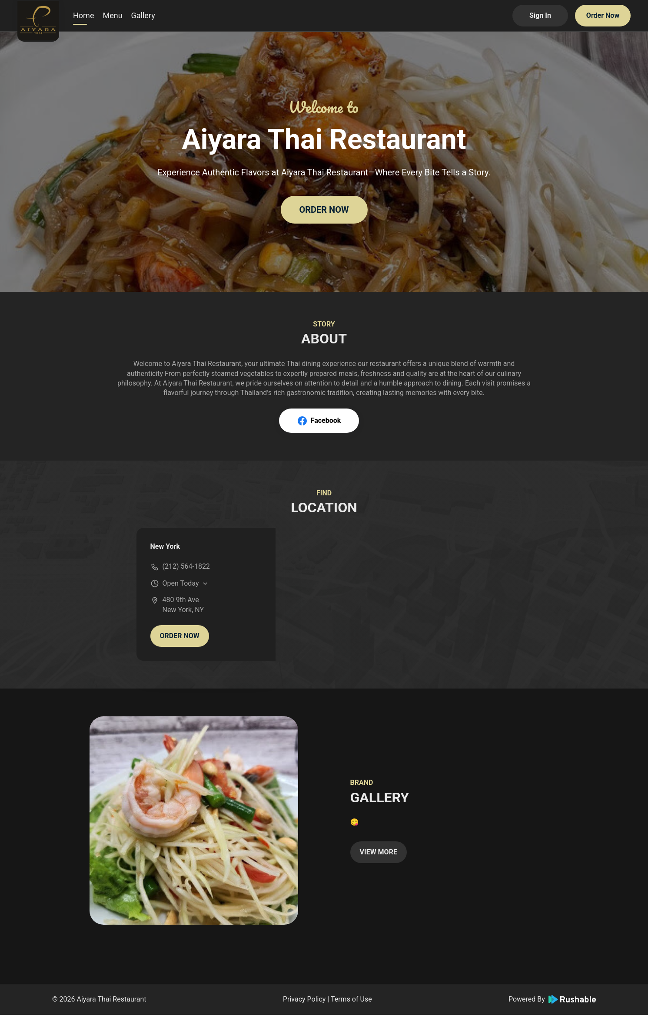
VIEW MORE (378, 852)
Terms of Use (351, 999)
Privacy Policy (304, 999)
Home (83, 15)
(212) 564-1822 (186, 566)
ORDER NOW (324, 209)
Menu (112, 15)
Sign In (540, 15)
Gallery (143, 15)
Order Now (602, 15)
